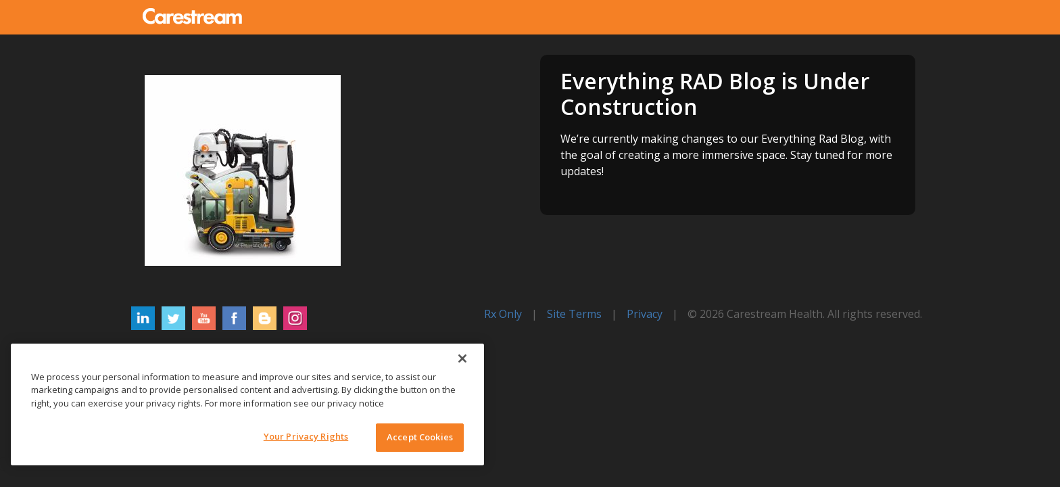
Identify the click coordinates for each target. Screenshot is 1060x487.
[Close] (462, 358)
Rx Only (503, 313)
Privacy (644, 313)
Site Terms (574, 313)
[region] (247, 404)
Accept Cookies (420, 437)
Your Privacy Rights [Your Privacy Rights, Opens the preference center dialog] (306, 436)
